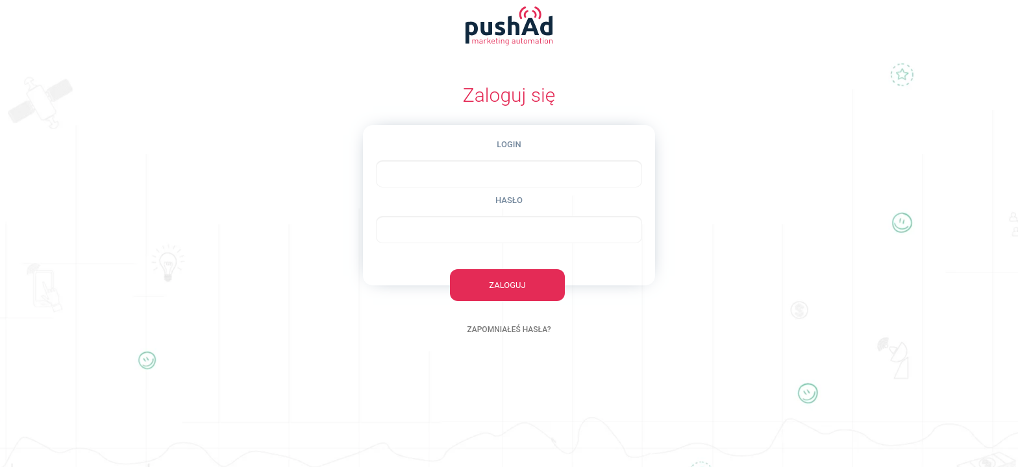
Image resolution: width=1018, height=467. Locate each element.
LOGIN (509, 144)
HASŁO (509, 200)
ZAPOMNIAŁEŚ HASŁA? (509, 329)
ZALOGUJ (507, 285)
